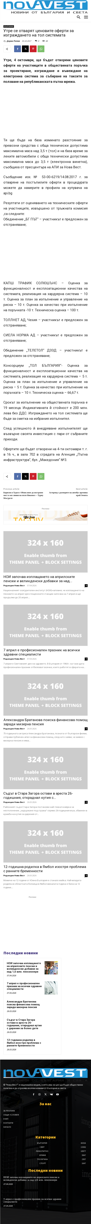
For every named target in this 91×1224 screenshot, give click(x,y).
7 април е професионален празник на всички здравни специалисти (24, 986)
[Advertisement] (45, 112)
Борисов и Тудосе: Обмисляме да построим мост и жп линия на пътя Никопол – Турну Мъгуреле (23, 495)
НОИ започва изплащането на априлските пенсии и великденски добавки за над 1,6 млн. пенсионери (24, 967)
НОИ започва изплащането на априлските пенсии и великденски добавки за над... (39, 579)
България (8, 26)
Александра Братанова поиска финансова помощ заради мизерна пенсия (23, 1004)
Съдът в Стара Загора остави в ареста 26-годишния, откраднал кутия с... (38, 795)
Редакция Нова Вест (14, 585)
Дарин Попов (13, 41)
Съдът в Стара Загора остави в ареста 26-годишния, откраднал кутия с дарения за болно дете (24, 1024)
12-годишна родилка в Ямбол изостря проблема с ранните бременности (24, 1042)
